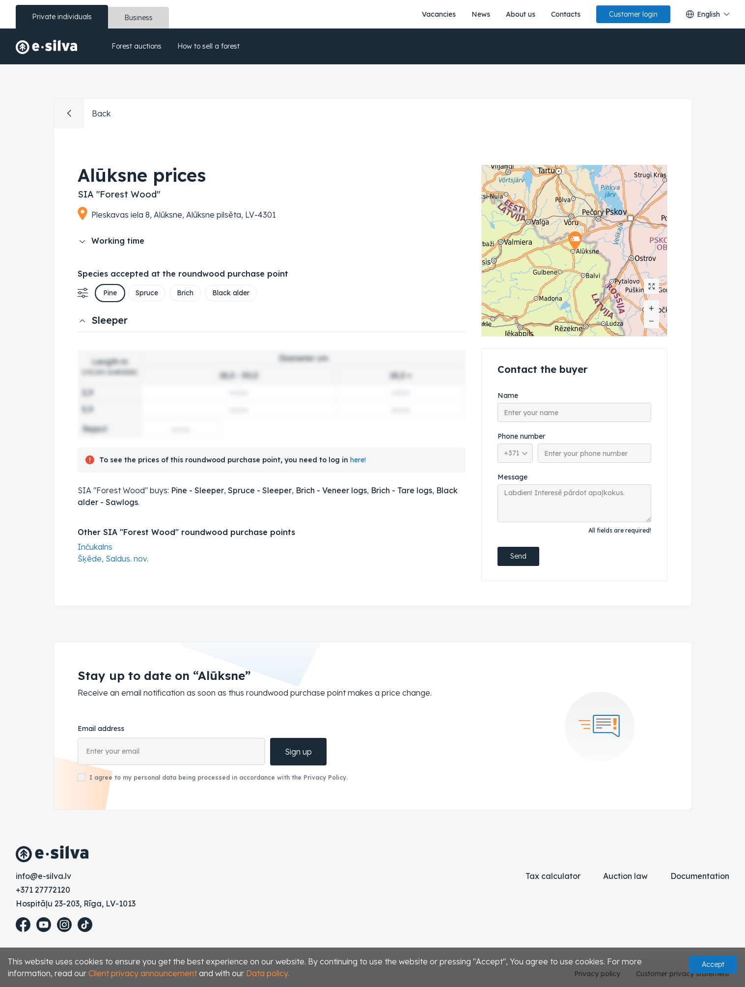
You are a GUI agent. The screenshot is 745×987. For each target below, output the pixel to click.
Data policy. (267, 973)
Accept (713, 964)
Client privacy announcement (142, 973)
